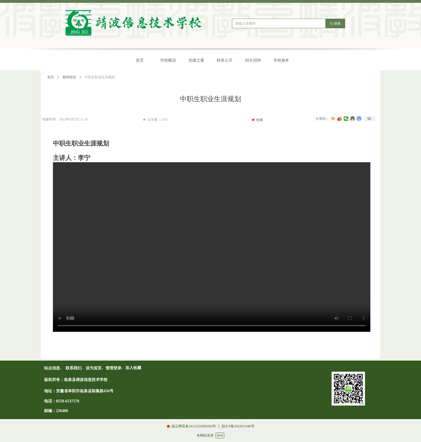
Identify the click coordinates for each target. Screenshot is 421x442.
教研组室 (69, 77)
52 (369, 118)
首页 (50, 77)
